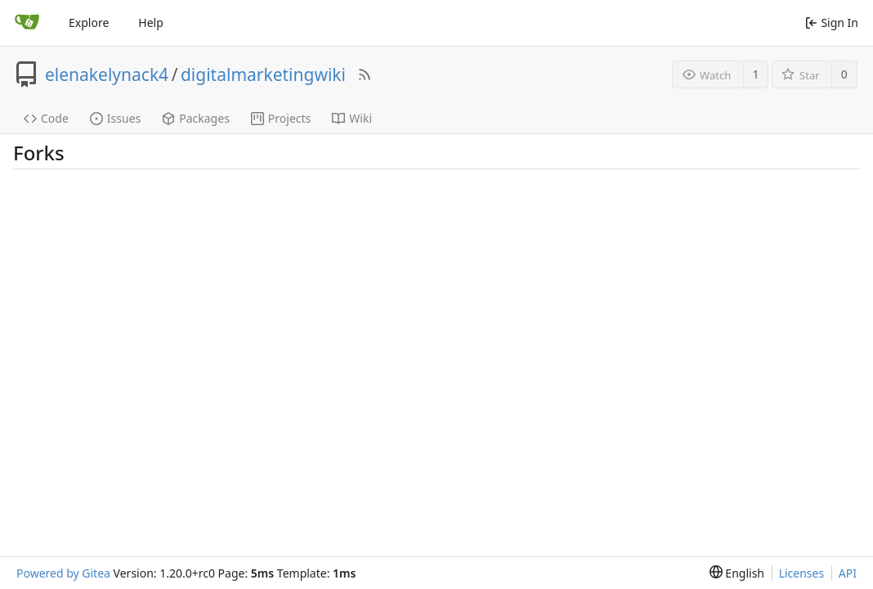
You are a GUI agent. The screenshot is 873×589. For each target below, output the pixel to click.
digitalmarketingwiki (263, 74)
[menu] (737, 573)
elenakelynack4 (106, 74)
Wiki (352, 118)
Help (150, 22)
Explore (89, 22)
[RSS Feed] (364, 74)
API (848, 573)
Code (46, 118)
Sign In (831, 22)
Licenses (802, 573)
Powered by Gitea (63, 573)
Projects (281, 118)
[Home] (27, 23)
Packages (196, 118)
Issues (115, 118)
